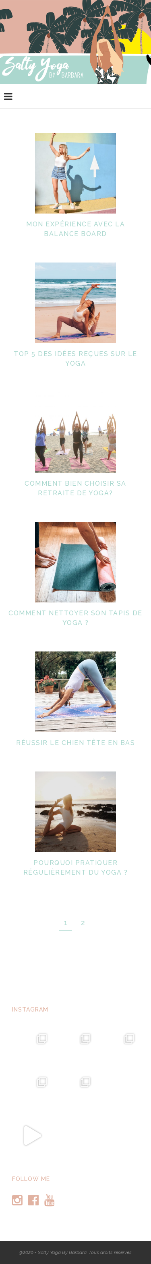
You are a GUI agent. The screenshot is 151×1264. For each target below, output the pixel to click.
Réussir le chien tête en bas (75, 743)
